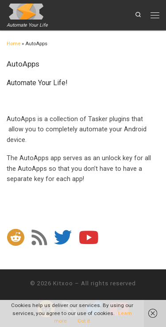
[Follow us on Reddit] (15, 237)
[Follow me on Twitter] (63, 237)
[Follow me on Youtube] (89, 237)
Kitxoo (63, 283)
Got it (83, 321)
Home (13, 44)
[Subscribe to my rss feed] (39, 237)
